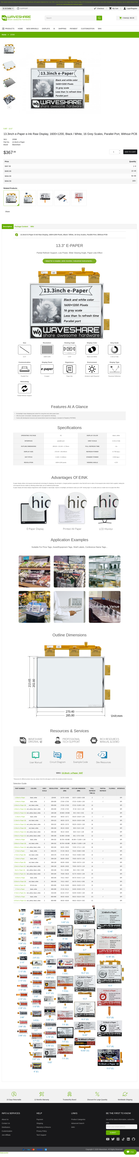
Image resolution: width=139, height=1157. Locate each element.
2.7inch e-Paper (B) (20, 855)
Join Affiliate (6, 1135)
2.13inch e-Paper (20, 816)
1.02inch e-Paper (20, 797)
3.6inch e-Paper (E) (20, 885)
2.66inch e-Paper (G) (20, 847)
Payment (40, 1119)
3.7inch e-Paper (20, 889)
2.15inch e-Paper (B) (20, 828)
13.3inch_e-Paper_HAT (72, 773)
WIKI (73, 1127)
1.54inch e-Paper (20, 801)
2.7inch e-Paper (20, 851)
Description (7, 226)
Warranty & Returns (44, 1127)
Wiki (32, 226)
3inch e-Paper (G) (20, 870)
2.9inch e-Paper (20, 858)
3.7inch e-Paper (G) (20, 893)
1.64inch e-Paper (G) (20, 813)
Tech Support (41, 1135)
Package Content (21, 226)
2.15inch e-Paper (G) (20, 832)
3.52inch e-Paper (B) (20, 881)
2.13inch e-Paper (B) (20, 820)
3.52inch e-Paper (20, 877)
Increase (119, 150)
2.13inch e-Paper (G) (20, 824)
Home (4, 35)
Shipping (40, 1123)
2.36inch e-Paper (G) (20, 835)
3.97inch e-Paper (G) (20, 900)
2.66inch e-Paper (20, 839)
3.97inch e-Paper (20, 896)
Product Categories (78, 1119)
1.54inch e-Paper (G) (20, 809)
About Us (5, 1119)
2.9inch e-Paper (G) (20, 866)
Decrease (119, 153)
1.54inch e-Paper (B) (20, 805)
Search (99, 18)
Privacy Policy (42, 1131)
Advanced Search (77, 1123)
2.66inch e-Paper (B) (20, 843)
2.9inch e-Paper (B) (20, 862)
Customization (7, 1131)
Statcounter (4, 1153)
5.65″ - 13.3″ (8, 129)
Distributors (6, 1127)
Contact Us (6, 1123)
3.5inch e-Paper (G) (20, 874)
